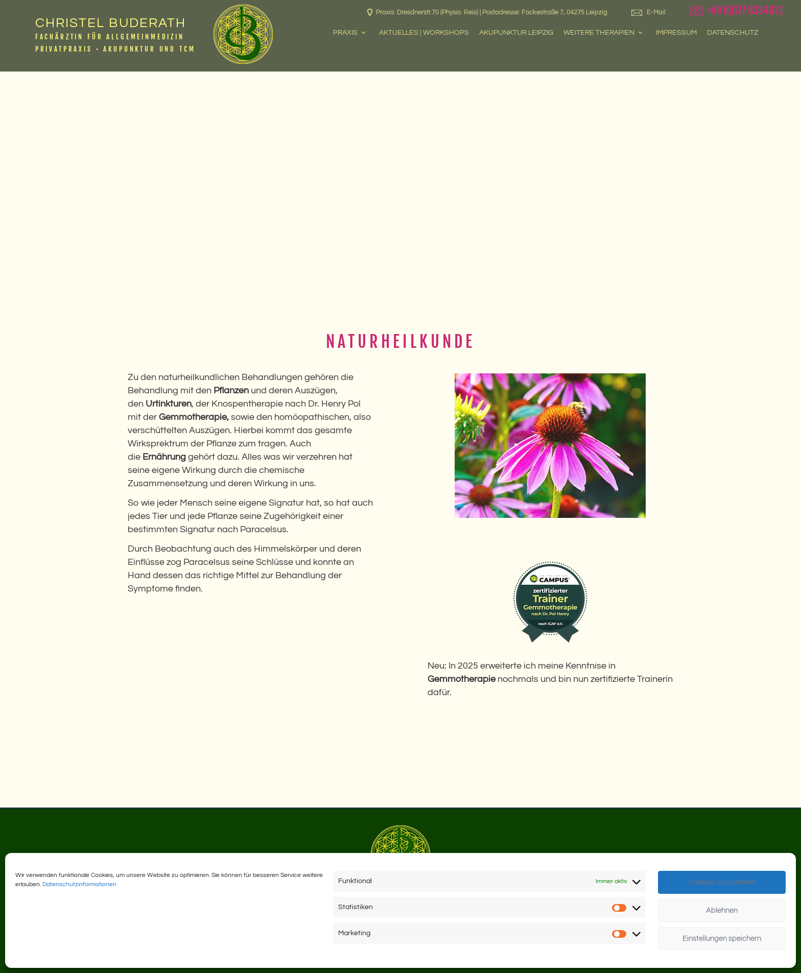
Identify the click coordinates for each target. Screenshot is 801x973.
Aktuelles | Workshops (424, 32)
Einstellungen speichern (721, 938)
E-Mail (648, 12)
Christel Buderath (110, 23)
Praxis (350, 32)
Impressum (676, 32)
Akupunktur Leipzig (516, 32)
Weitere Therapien (603, 32)
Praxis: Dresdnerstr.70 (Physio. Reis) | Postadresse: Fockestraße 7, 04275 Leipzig (487, 12)
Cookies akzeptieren (722, 882)
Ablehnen (722, 910)
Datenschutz (732, 32)
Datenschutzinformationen (79, 884)
